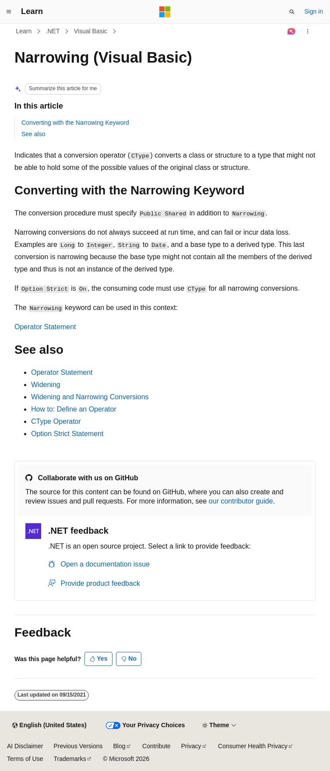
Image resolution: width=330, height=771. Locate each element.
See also (33, 133)
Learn (24, 31)
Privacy (191, 746)
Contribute (156, 746)
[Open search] (292, 12)
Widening (45, 384)
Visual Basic (90, 31)
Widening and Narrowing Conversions (90, 397)
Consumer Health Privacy (253, 746)
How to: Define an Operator (73, 409)
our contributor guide (241, 501)
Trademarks (69, 758)
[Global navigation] (9, 12)
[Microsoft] (165, 12)
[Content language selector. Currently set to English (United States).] (49, 725)
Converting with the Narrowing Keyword (75, 122)
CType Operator (56, 421)
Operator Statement (45, 327)
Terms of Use (25, 758)
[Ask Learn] (291, 32)
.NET (53, 31)
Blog (119, 746)
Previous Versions (77, 746)
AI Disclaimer (25, 746)
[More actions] (308, 32)
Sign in (313, 11)
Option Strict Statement (67, 433)
